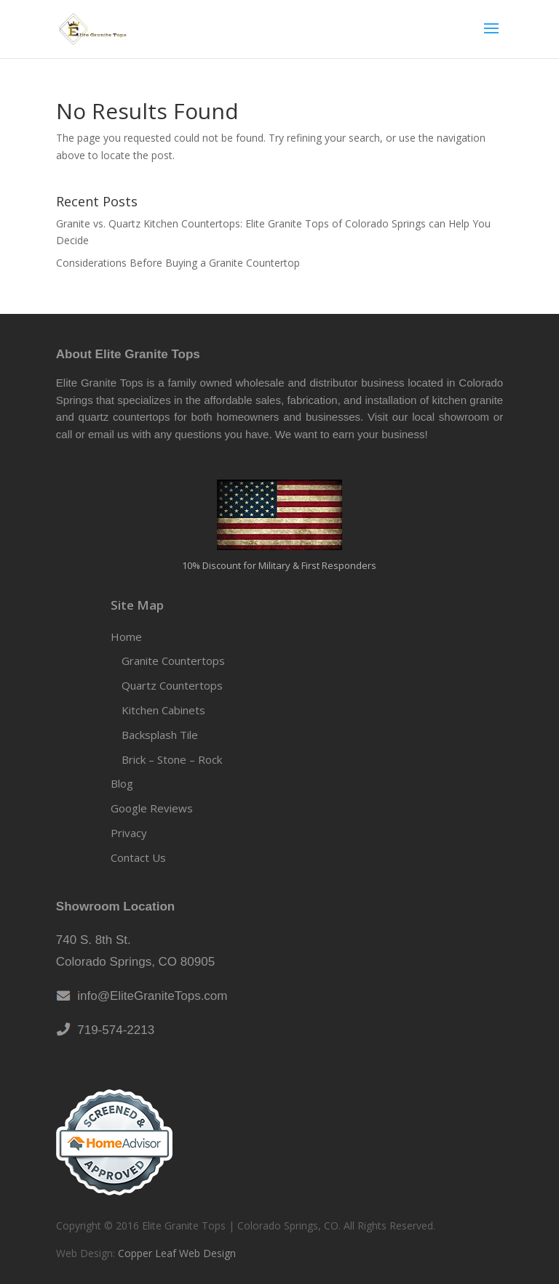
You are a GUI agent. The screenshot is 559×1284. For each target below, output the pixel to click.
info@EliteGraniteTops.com (149, 996)
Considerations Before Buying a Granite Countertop (178, 263)
